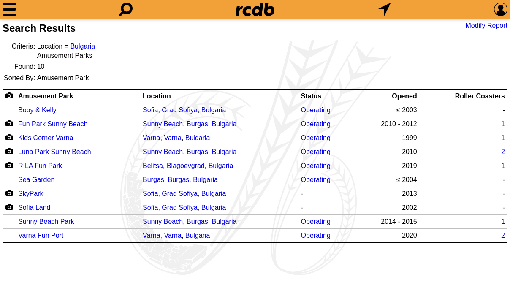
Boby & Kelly (37, 110)
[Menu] (9, 9)
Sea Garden (36, 179)
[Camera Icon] (9, 123)
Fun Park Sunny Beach (53, 124)
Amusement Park (45, 96)
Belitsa (153, 165)
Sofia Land (34, 207)
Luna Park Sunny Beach (54, 151)
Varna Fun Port (40, 235)
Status (311, 96)
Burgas (197, 124)
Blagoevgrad (186, 165)
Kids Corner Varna (45, 137)
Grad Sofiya (179, 110)
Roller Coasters (480, 96)
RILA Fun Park (40, 165)
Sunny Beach (163, 124)
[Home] (255, 9)
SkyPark (30, 193)
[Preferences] (500, 9)
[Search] (126, 9)
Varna (151, 137)
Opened (404, 96)
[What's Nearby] (384, 9)
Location (157, 96)
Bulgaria (82, 46)
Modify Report (486, 25)
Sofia (150, 110)
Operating (316, 110)
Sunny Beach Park (46, 221)
